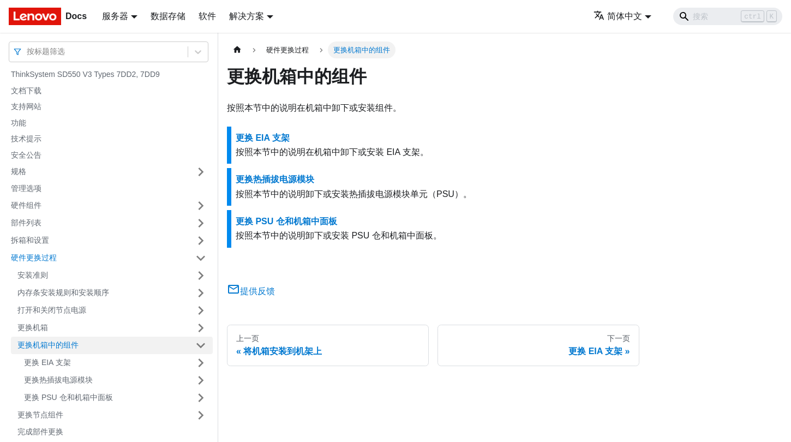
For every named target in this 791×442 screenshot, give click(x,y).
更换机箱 (32, 327)
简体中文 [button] (618, 16)
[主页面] (237, 49)
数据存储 (168, 16)
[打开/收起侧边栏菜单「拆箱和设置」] (201, 240)
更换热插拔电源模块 (58, 379)
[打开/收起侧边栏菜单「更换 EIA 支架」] (201, 363)
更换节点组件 (40, 414)
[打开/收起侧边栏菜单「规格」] (201, 172)
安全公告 (26, 155)
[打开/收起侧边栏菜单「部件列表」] (201, 223)
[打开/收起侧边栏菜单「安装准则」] (201, 275)
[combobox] (28, 51)
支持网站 (26, 106)
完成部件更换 (40, 431)
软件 (207, 16)
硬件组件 (26, 205)
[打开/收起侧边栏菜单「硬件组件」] (201, 205)
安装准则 (32, 275)
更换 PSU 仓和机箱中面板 (68, 397)
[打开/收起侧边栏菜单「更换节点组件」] (201, 415)
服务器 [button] (115, 16)
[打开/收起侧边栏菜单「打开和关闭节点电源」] (201, 310)
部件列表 (26, 222)
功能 (18, 122)
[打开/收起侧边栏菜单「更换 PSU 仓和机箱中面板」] (201, 398)
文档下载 (26, 90)
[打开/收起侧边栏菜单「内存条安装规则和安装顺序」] (201, 293)
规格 (18, 171)
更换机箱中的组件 (48, 345)
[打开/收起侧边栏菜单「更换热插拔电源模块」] (201, 380)
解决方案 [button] (246, 16)
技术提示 (26, 138)
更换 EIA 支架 (47, 362)
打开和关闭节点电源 (51, 310)
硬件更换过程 (34, 257)
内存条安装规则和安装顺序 (63, 292)
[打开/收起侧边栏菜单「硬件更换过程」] (201, 258)
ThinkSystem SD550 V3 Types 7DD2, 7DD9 (85, 74)
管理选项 (26, 188)
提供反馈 (251, 291)
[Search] (727, 16)
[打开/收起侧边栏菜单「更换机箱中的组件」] (201, 345)
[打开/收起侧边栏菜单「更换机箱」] (201, 328)
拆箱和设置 (30, 240)
